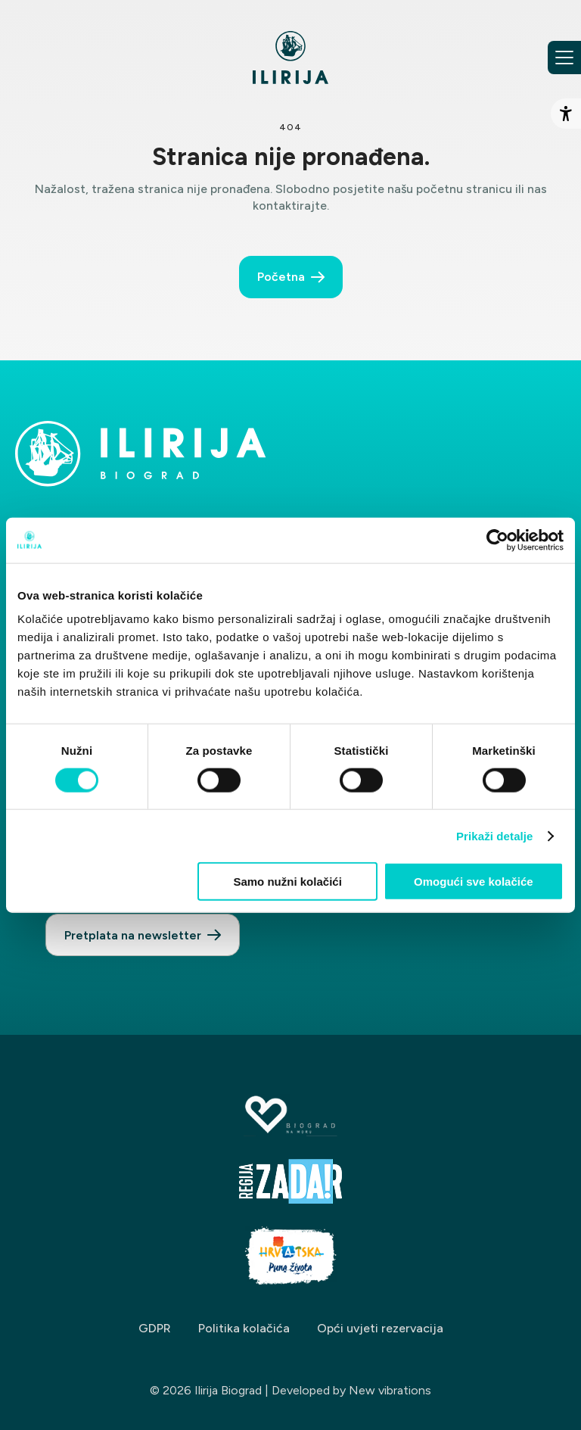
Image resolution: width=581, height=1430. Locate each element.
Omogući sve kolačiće (473, 881)
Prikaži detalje (494, 835)
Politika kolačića (244, 1328)
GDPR (154, 1328)
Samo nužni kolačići (287, 881)
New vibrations (390, 1390)
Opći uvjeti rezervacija (380, 1328)
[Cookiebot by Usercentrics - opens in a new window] (497, 539)
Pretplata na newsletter (132, 935)
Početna (281, 276)
